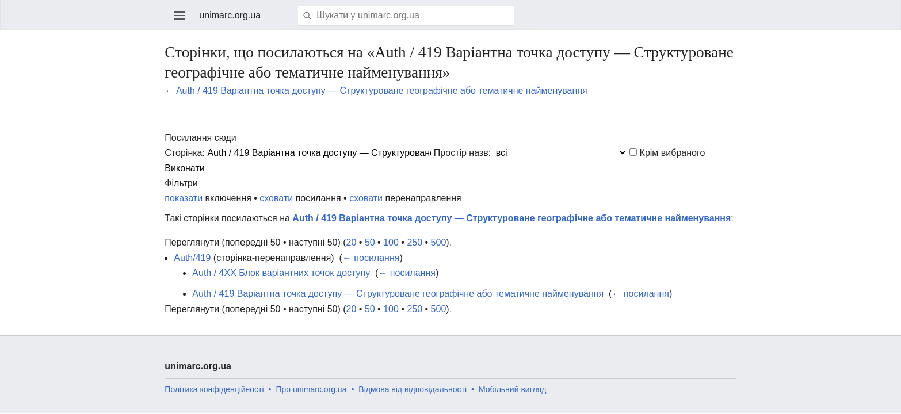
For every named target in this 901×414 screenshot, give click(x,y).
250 (414, 242)
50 (370, 242)
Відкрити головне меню (180, 15)
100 (391, 242)
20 (351, 242)
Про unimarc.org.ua (311, 389)
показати (184, 198)
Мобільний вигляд (512, 389)
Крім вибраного (672, 153)
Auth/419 (192, 258)
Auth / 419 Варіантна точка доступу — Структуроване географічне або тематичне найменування (381, 90)
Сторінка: (185, 153)
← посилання (371, 258)
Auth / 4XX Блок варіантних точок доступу (281, 273)
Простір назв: (462, 153)
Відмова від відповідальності (412, 389)
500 (438, 242)
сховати (276, 198)
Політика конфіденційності (214, 389)
